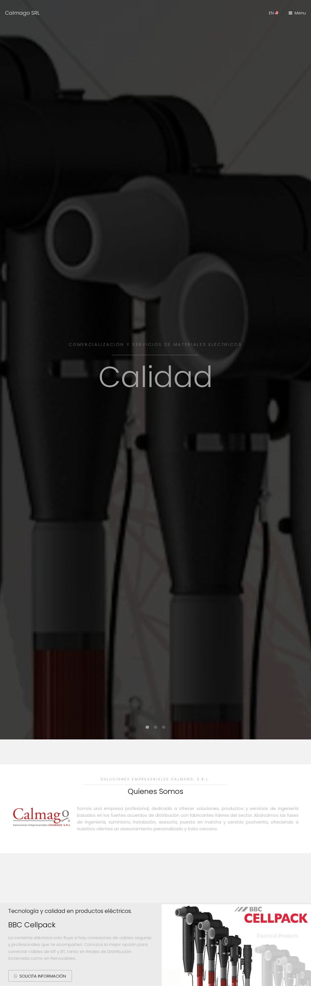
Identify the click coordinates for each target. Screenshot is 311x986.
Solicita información (43, 976)
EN (273, 13)
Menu (300, 13)
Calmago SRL (22, 12)
